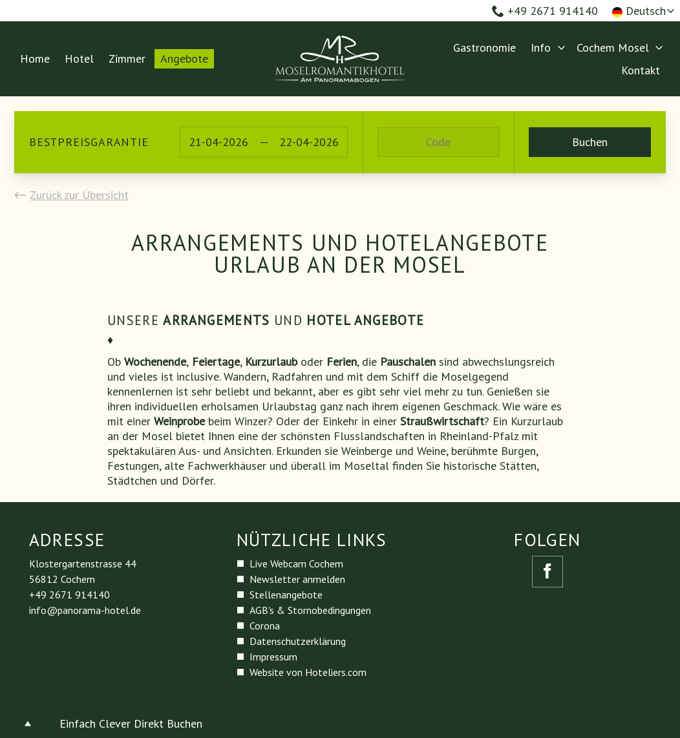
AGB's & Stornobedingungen (310, 610)
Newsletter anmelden (297, 579)
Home (35, 58)
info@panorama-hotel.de (85, 610)
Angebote (184, 58)
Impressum (273, 656)
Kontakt (640, 70)
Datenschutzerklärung (298, 641)
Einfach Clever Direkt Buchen (130, 723)
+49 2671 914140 (545, 10)
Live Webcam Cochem (296, 563)
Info (541, 47)
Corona (265, 625)
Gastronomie (484, 47)
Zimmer (127, 58)
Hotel (79, 58)
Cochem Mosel (613, 47)
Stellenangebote (286, 594)
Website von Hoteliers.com (308, 672)
